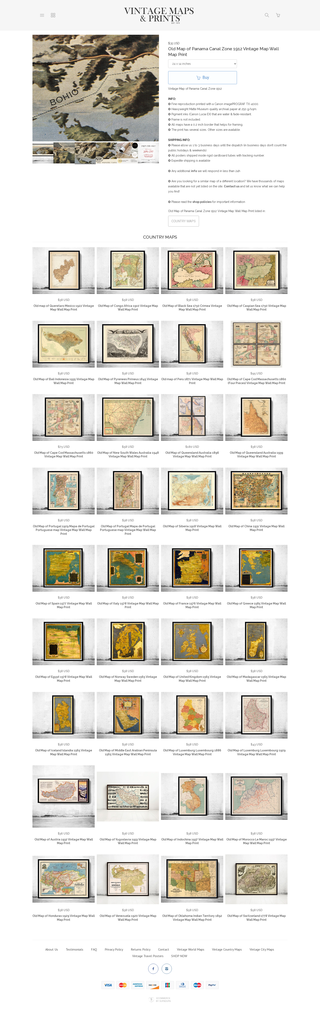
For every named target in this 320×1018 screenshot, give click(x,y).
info (194, 171)
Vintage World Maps (190, 949)
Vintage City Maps (262, 949)
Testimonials (74, 949)
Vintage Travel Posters (147, 956)
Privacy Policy (114, 949)
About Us (51, 949)
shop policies (201, 201)
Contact (163, 949)
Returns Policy (140, 949)
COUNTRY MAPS (183, 221)
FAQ (94, 949)
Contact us (231, 186)
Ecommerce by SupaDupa (163, 999)
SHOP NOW (179, 956)
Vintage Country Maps (227, 949)
